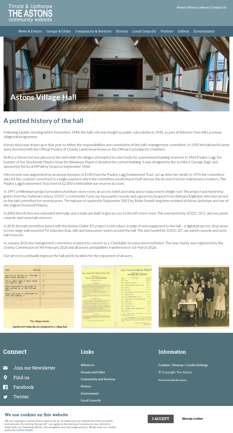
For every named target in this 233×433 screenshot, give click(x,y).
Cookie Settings (197, 365)
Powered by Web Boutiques (172, 380)
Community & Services (93, 31)
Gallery (183, 31)
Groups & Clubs (59, 31)
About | (205, 7)
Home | (182, 7)
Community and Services (98, 379)
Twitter (22, 391)
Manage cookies (194, 418)
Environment (204, 31)
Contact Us (218, 7)
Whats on (87, 365)
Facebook (24, 383)
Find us (22, 375)
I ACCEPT (160, 418)
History (122, 31)
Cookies (163, 365)
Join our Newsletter (35, 367)
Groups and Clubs (93, 372)
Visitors (166, 31)
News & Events (30, 31)
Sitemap (178, 365)
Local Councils (144, 31)
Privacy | (194, 7)
